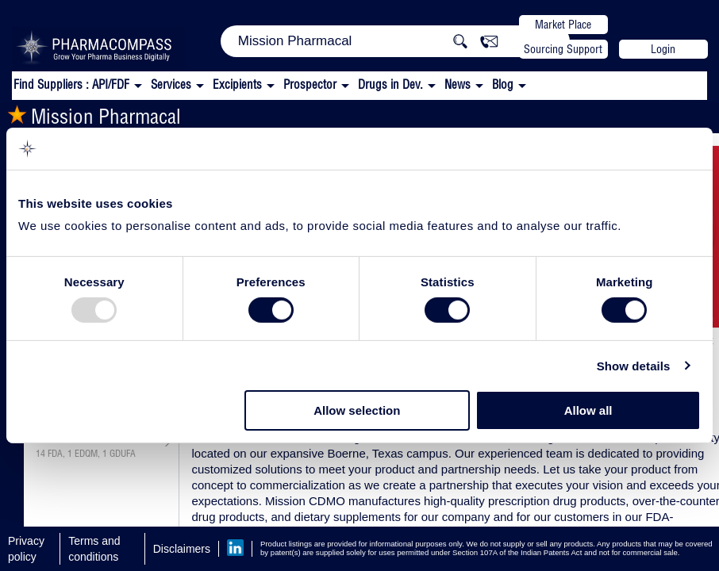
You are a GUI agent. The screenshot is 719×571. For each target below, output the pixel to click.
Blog (502, 84)
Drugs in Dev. (390, 84)
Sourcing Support (563, 49)
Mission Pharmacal (94, 116)
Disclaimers (181, 548)
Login (663, 49)
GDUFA (123, 453)
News (457, 84)
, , (86, 453)
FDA (55, 453)
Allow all (588, 410)
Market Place (563, 24)
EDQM (86, 453)
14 (40, 453)
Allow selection (356, 410)
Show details (634, 366)
